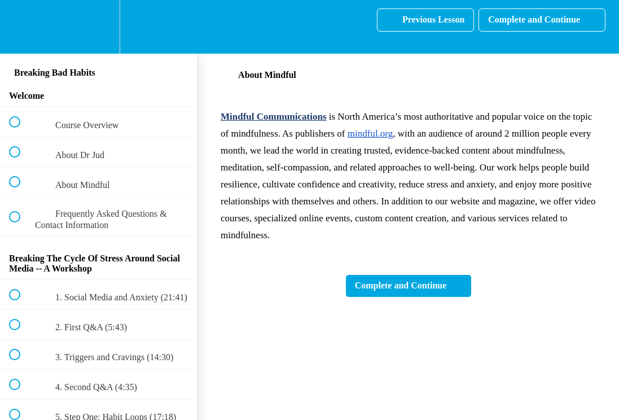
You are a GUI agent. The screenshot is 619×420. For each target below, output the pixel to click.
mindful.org (370, 133)
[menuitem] (99, 27)
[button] (21, 27)
